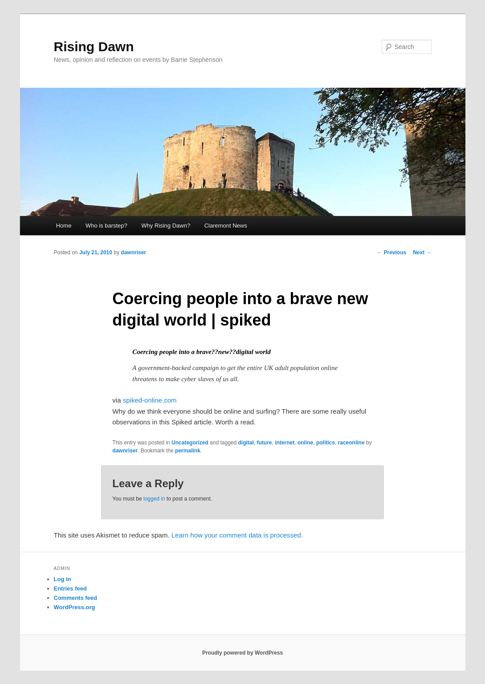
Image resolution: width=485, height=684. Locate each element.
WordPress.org (74, 607)
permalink (187, 451)
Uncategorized (189, 443)
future (264, 443)
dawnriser (133, 252)
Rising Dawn (94, 46)
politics (325, 443)
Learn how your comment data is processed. (237, 535)
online (305, 443)
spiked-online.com (150, 400)
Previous (391, 252)
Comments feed (76, 597)
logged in (154, 499)
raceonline (351, 443)
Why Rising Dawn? (165, 225)
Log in (62, 579)
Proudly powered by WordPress (242, 653)
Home (64, 225)
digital (246, 443)
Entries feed (70, 588)
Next (422, 252)
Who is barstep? (106, 225)
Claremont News (225, 225)
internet (284, 443)
